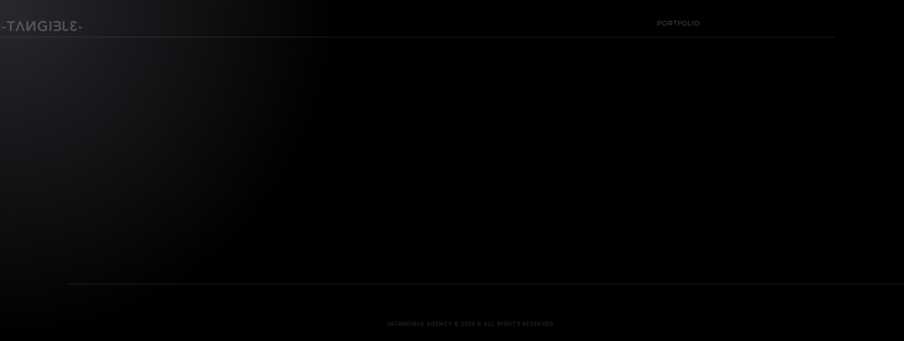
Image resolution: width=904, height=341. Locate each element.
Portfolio (676, 21)
